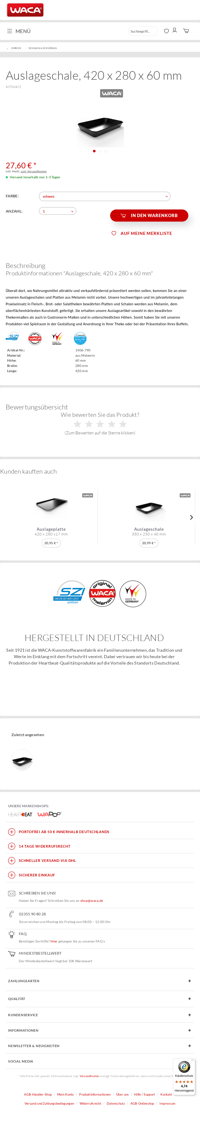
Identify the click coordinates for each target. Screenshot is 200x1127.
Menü (19, 30)
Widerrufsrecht (90, 1103)
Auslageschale (149, 531)
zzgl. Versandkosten (34, 171)
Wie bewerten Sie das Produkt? (100, 423)
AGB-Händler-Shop (38, 1094)
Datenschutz (116, 1103)
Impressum (167, 1103)
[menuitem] (20, 31)
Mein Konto (65, 1094)
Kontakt (166, 1094)
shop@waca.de (91, 901)
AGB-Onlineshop (142, 1103)
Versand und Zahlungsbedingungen (49, 1103)
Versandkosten (89, 1076)
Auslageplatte (51, 531)
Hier (54, 941)
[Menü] (192, 1061)
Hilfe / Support (144, 1094)
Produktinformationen (95, 1094)
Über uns (122, 1094)
